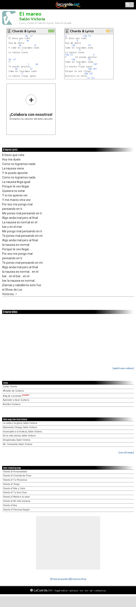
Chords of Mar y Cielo (14, 488)
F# (89, 36)
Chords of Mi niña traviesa (16, 501)
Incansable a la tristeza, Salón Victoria (22, 431)
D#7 (95, 64)
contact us (100, 590)
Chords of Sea (10, 505)
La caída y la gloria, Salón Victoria (20, 423)
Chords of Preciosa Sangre (16, 509)
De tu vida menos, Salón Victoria (19, 435)
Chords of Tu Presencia (15, 480)
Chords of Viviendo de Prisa (17, 475)
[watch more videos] (123, 368)
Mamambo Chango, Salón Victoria (20, 427)
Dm (26, 36)
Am (28, 40)
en (86, 590)
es (81, 590)
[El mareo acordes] (60, 579)
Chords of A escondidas (15, 471)
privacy (74, 590)
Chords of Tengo (11, 484)
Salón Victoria (32, 19)
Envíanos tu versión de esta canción (31, 107)
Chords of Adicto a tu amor (16, 496)
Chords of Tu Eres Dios (15, 492)
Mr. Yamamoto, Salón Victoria (17, 444)
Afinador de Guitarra (13, 390)
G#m (90, 69)
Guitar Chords (10, 386)
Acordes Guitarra (11, 404)
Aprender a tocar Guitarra (16, 400)
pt (91, 590)
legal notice (61, 590)
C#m (85, 36)
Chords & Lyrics (24, 31)
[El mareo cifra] (78, 579)
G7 (31, 36)
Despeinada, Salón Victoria (16, 440)
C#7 (91, 73)
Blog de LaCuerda (16, 396)
